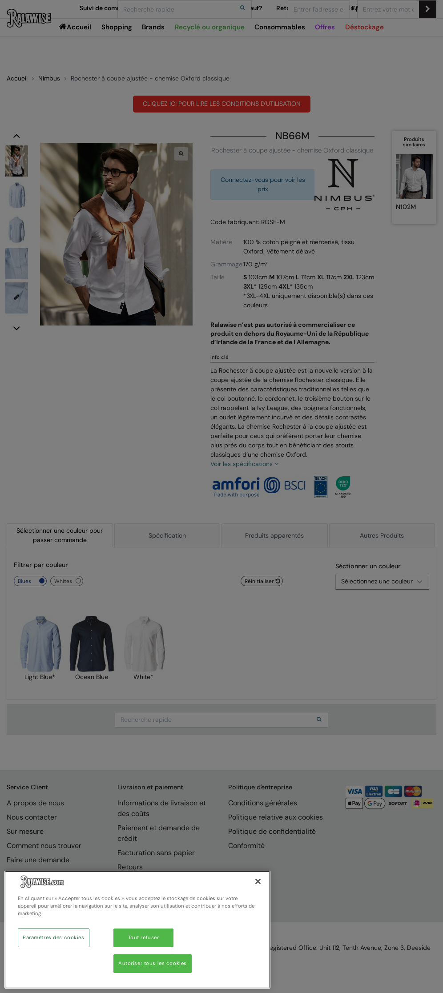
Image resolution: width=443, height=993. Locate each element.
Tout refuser (143, 937)
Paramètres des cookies (54, 937)
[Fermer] (258, 881)
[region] (137, 930)
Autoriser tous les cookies (152, 963)
